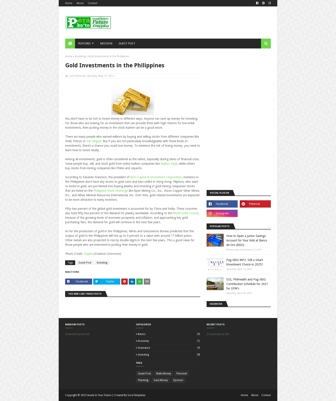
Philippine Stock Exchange (110, 190)
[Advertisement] (193, 22)
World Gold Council (185, 213)
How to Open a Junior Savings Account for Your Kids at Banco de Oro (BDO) (246, 240)
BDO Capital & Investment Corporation (156, 177)
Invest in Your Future (99, 395)
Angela (89, 253)
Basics (169, 334)
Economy (169, 340)
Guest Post (84, 262)
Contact (92, 3)
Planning (143, 380)
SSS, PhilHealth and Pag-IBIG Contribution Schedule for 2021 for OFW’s (247, 284)
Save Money (161, 380)
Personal (181, 373)
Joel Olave (76, 75)
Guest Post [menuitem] (127, 43)
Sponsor (178, 380)
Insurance (169, 347)
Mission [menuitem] (106, 43)
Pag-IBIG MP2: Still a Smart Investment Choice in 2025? (244, 262)
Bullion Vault (169, 163)
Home (68, 3)
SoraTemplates (137, 395)
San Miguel (94, 141)
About (80, 3)
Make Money (163, 373)
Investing (80, 56)
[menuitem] (70, 43)
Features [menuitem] (84, 43)
